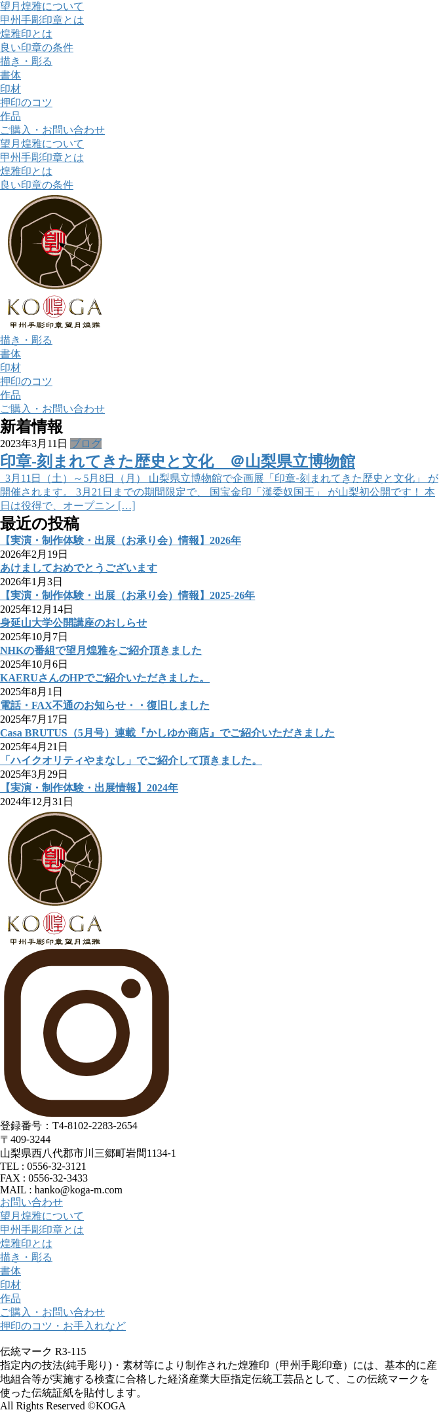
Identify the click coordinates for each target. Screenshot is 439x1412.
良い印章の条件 (36, 47)
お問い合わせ (31, 1202)
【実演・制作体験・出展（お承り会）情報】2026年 (120, 540)
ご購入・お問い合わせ (52, 130)
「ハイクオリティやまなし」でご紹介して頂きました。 (131, 760)
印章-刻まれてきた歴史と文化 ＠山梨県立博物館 (177, 461)
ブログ (86, 443)
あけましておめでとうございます (78, 567)
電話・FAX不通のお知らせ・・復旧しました (105, 705)
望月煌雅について (42, 6)
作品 (10, 116)
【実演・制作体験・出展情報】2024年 (89, 787)
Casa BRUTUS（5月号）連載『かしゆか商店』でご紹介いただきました (167, 732)
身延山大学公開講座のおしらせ (73, 622)
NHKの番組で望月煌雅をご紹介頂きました (101, 650)
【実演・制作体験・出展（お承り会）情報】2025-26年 (127, 595)
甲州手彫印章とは (42, 20)
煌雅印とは (26, 33)
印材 (10, 88)
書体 (10, 75)
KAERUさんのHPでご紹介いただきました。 (105, 677)
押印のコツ (26, 102)
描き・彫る (26, 61)
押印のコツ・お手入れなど (63, 1325)
